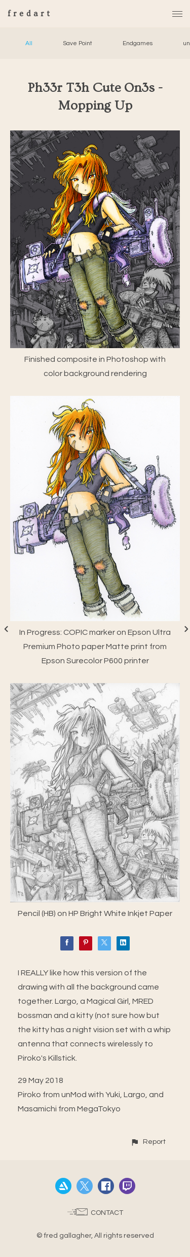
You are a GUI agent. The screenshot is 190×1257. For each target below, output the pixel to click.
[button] (148, 1141)
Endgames (138, 43)
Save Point (77, 43)
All (28, 43)
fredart (30, 13)
